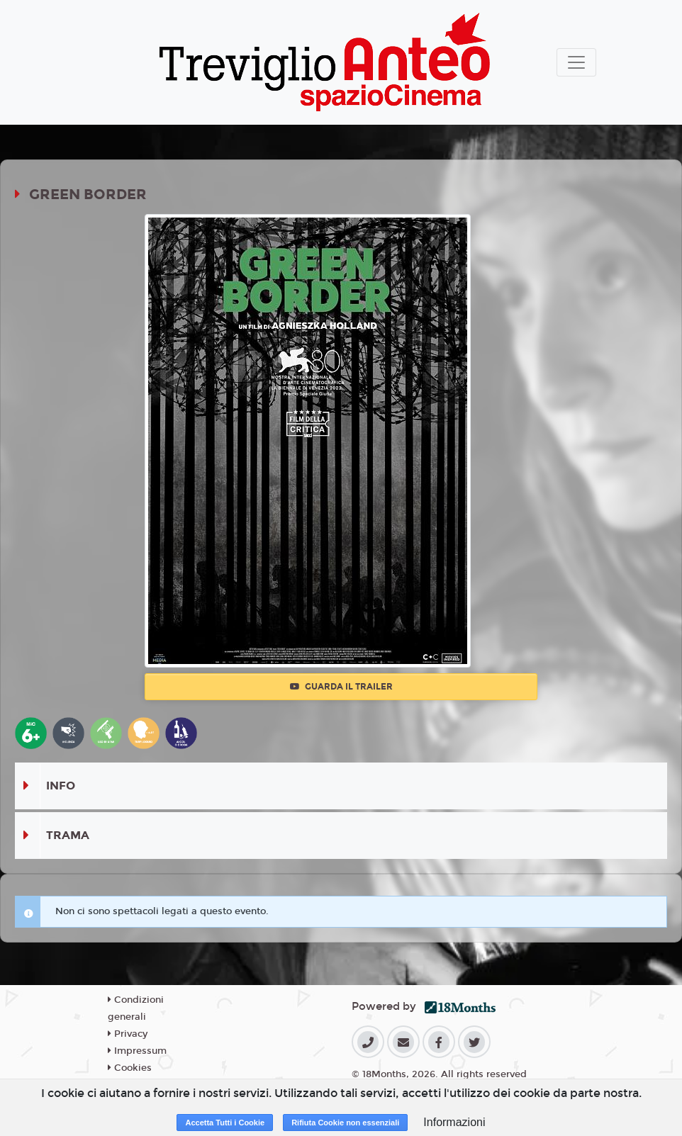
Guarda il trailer (341, 687)
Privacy (127, 1034)
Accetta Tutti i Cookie (224, 1122)
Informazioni (454, 1122)
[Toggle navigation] (576, 62)
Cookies (130, 1068)
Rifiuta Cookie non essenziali (345, 1122)
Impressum (137, 1051)
